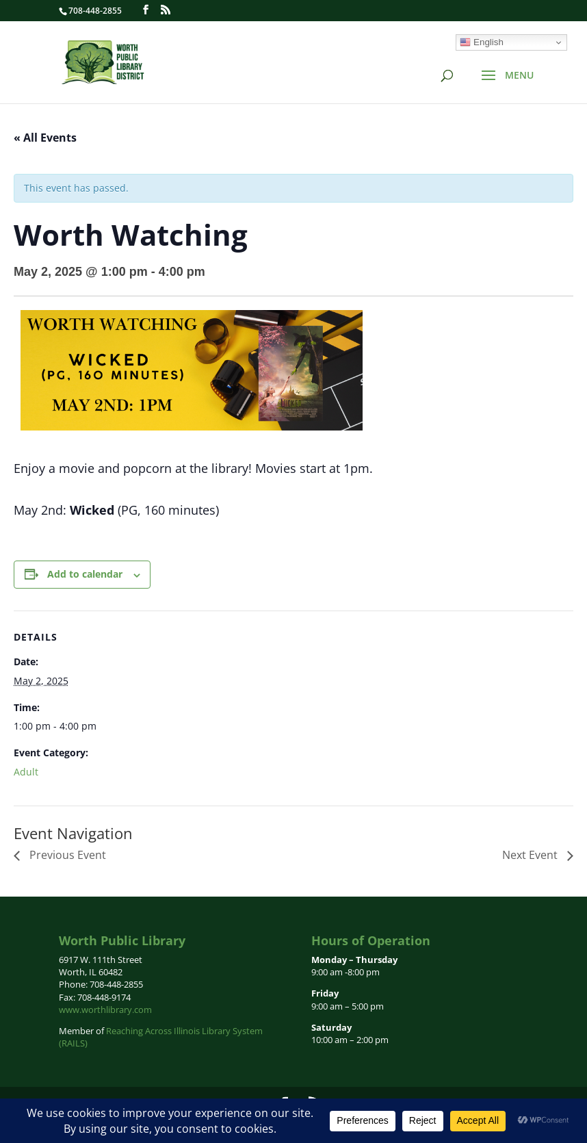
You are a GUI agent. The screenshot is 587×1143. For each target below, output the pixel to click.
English (481, 42)
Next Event (531, 854)
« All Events (45, 137)
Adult (26, 771)
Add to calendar (84, 573)
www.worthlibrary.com (105, 1009)
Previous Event (66, 854)
